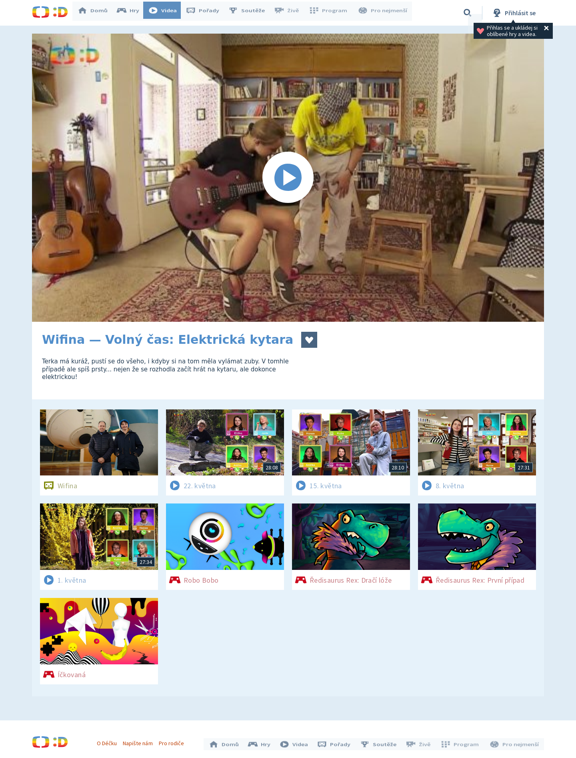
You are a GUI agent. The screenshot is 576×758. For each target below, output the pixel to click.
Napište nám (139, 741)
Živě (290, 13)
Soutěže (250, 13)
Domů (96, 13)
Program (330, 13)
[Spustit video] (288, 178)
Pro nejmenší (383, 13)
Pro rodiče (173, 741)
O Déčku (109, 741)
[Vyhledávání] (467, 13)
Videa (166, 13)
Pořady (206, 13)
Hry (132, 13)
